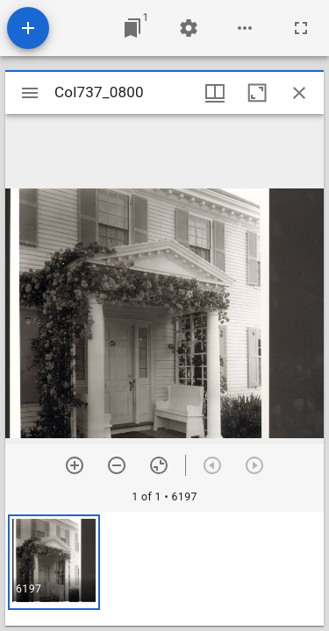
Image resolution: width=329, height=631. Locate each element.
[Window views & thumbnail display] (215, 93)
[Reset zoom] (159, 465)
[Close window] (299, 93)
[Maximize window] (257, 93)
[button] (54, 562)
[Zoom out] (117, 465)
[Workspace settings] (189, 28)
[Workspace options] (245, 28)
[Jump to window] (132, 28)
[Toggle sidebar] (30, 93)
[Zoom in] (75, 465)
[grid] (164, 569)
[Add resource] (28, 28)
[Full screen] (301, 28)
